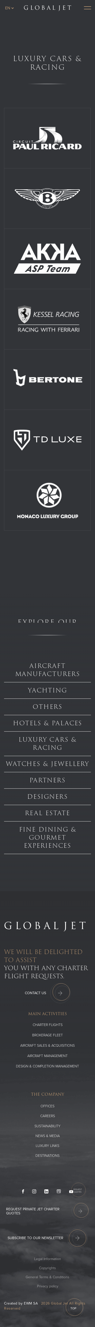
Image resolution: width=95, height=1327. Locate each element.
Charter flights (48, 1025)
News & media (47, 1136)
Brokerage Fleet (47, 1035)
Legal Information (47, 1259)
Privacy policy (47, 1286)
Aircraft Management (47, 1056)
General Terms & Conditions (47, 1277)
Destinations (47, 1156)
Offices (47, 1106)
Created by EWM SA (21, 1303)
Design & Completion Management (47, 1066)
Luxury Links (47, 1146)
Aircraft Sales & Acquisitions (47, 1045)
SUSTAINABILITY (47, 1126)
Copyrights (47, 1268)
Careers (47, 1116)
